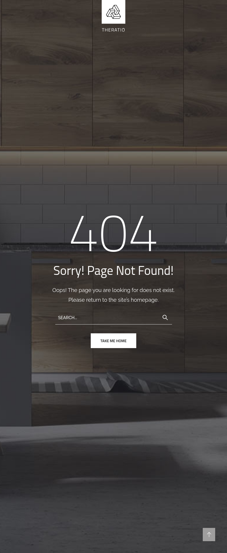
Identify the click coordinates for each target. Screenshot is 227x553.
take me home (113, 341)
